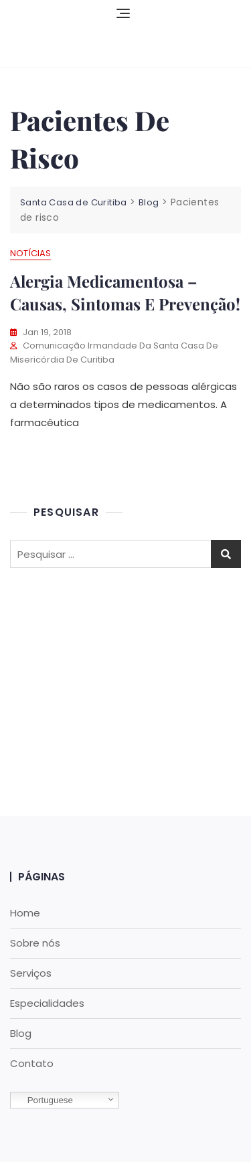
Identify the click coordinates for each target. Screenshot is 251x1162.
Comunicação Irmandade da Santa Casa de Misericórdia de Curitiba (114, 352)
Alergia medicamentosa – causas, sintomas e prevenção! (125, 292)
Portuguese (43, 1100)
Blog (20, 1033)
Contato (32, 1063)
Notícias (30, 253)
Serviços (31, 973)
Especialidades (47, 1003)
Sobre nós (35, 943)
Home (25, 913)
